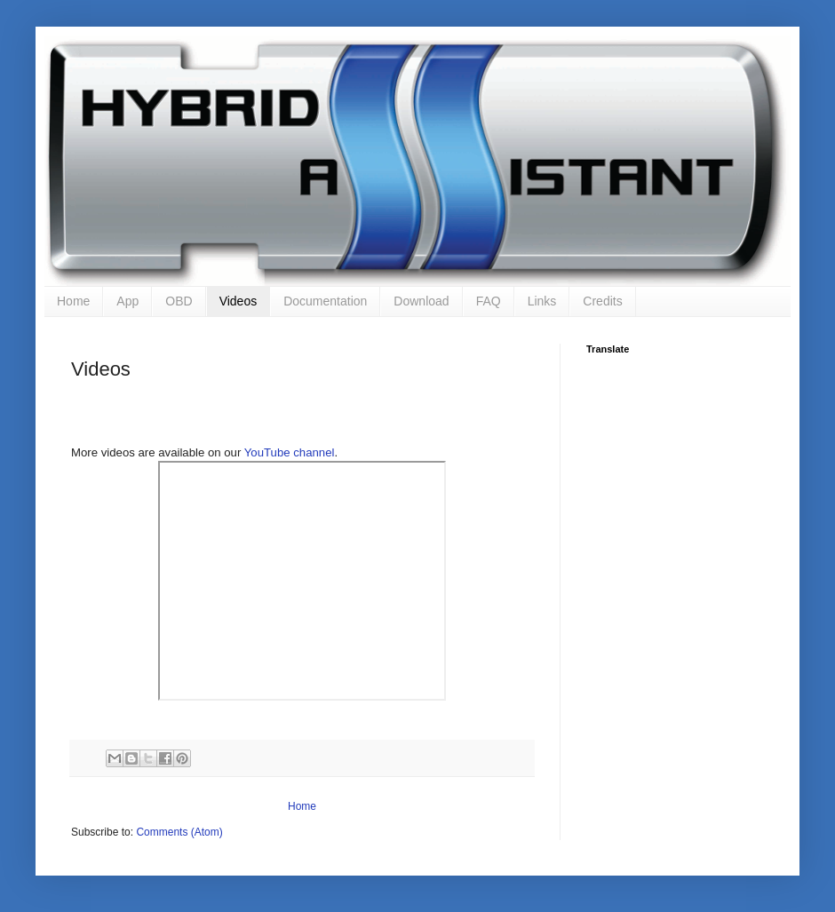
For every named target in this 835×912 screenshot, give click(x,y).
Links (542, 301)
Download (421, 301)
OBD (178, 301)
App (127, 301)
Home (73, 301)
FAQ (488, 301)
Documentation (325, 301)
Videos (238, 301)
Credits (602, 301)
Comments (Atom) (179, 832)
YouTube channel (289, 452)
